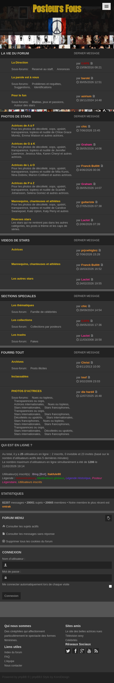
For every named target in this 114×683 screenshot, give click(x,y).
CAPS (85, 63)
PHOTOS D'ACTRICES (26, 391)
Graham (86, 144)
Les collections (21, 320)
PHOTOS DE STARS (16, 116)
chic (84, 126)
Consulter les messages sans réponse (28, 534)
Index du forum (13, 652)
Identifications (43, 87)
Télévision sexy (74, 635)
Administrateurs (25, 478)
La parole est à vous (25, 77)
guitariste (87, 202)
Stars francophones (56, 407)
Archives (17, 361)
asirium (86, 96)
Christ (85, 362)
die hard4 (87, 392)
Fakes (34, 341)
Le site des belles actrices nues (83, 631)
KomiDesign (61, 677)
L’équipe (9, 661)
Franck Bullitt (90, 166)
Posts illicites (38, 368)
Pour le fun (18, 95)
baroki (85, 78)
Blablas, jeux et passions (47, 102)
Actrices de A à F (23, 125)
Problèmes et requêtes (46, 84)
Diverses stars (21, 219)
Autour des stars (24, 105)
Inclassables (19, 376)
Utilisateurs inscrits (30, 482)
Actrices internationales (29, 404)
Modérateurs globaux (50, 478)
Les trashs (18, 334)
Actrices (17, 249)
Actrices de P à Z (23, 183)
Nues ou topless (42, 397)
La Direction (19, 62)
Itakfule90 (54, 474)
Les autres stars (22, 278)
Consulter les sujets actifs (20, 526)
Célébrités (71, 640)
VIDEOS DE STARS (15, 240)
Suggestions (22, 87)
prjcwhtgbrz (89, 250)
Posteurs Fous (57, 8)
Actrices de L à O (23, 165)
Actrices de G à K (23, 143)
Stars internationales (27, 407)
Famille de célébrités (43, 312)
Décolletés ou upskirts (28, 417)
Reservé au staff (42, 69)
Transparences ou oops (29, 401)
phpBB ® (23, 677)
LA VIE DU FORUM (15, 53)
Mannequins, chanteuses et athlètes (36, 201)
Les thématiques (22, 305)
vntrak (6, 506)
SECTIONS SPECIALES (18, 296)
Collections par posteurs (45, 326)
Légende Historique (78, 478)
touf (84, 377)
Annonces (63, 69)
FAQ (7, 656)
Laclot (85, 220)
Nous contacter (13, 665)
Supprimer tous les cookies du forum (27, 541)
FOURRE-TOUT (12, 352)
